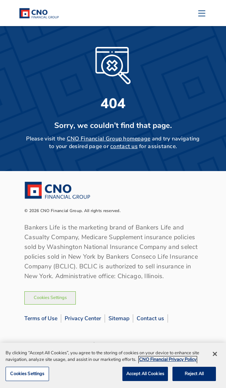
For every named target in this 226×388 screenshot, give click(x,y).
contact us (124, 146)
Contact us (150, 318)
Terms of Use (40, 318)
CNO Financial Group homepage (109, 139)
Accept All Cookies (145, 375)
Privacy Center (83, 318)
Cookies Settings (50, 297)
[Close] (215, 355)
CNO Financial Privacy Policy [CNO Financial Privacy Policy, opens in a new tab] (167, 361)
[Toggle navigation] (201, 13)
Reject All (194, 375)
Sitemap (118, 318)
